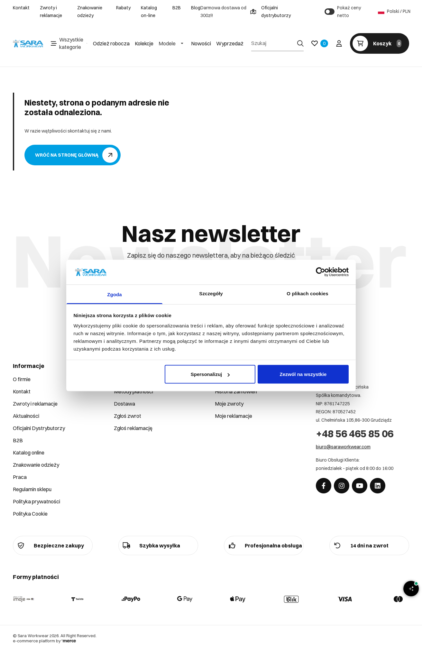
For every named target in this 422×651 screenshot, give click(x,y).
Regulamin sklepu (32, 489)
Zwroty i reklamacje (51, 11)
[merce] (69, 640)
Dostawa (124, 403)
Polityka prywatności (36, 501)
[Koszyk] (379, 43)
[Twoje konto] (339, 43)
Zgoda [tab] (114, 294)
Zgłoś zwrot (127, 416)
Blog (195, 8)
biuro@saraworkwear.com (343, 447)
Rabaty (123, 8)
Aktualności (26, 416)
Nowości (201, 43)
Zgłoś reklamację (133, 428)
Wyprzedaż (229, 43)
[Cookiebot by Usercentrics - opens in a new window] (320, 272)
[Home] (28, 44)
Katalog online (28, 452)
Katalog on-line (149, 11)
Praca (20, 477)
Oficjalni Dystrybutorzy (39, 428)
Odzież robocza (111, 43)
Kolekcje (144, 43)
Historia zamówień (236, 391)
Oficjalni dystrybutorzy (270, 11)
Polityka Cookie (30, 513)
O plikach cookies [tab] (307, 293)
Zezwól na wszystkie (303, 374)
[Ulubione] (319, 43)
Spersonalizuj (210, 374)
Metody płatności (133, 391)
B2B (176, 8)
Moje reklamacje (233, 416)
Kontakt (21, 8)
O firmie (22, 379)
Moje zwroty (229, 403)
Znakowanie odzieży (89, 11)
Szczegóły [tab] (211, 293)
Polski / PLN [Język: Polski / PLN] (393, 11)
